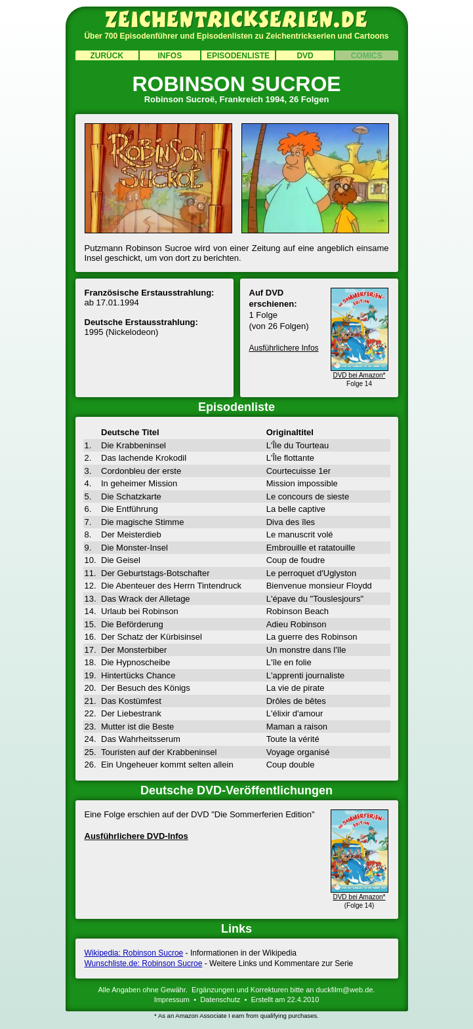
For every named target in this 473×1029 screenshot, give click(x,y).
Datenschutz (220, 999)
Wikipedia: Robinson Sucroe (134, 953)
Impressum (172, 999)
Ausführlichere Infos (284, 348)
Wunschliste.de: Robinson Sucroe (144, 963)
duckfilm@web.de (344, 990)
